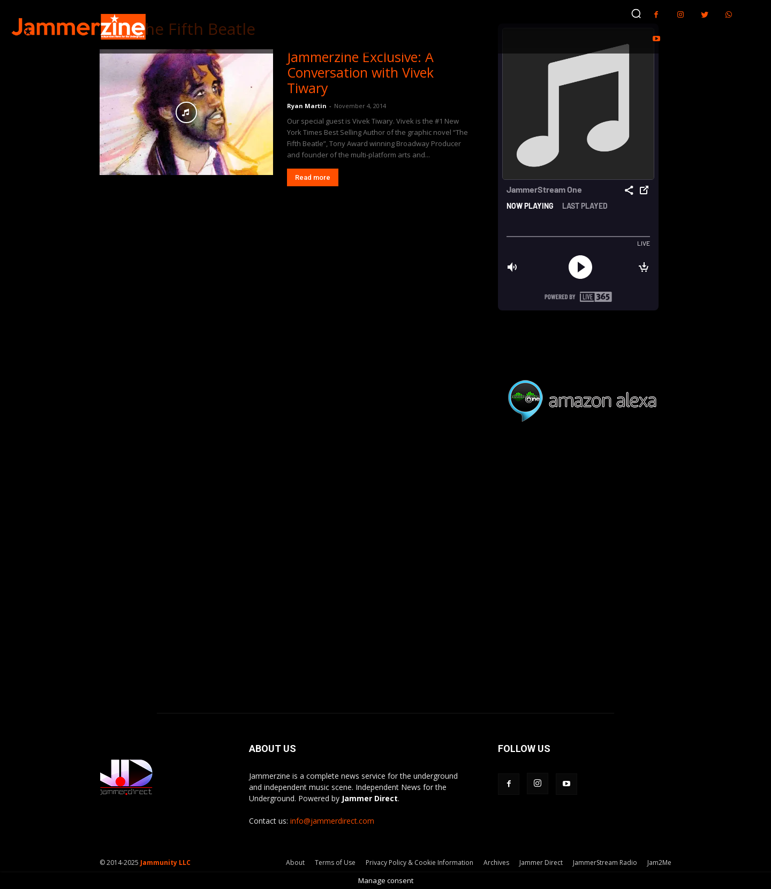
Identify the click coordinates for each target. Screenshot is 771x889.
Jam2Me (659, 862)
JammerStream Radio (605, 862)
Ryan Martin (307, 106)
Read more (312, 177)
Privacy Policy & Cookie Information (419, 862)
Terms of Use (335, 862)
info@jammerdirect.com (332, 821)
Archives (496, 862)
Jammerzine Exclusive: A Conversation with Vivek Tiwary (360, 72)
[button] (636, 13)
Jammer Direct (541, 862)
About (295, 862)
